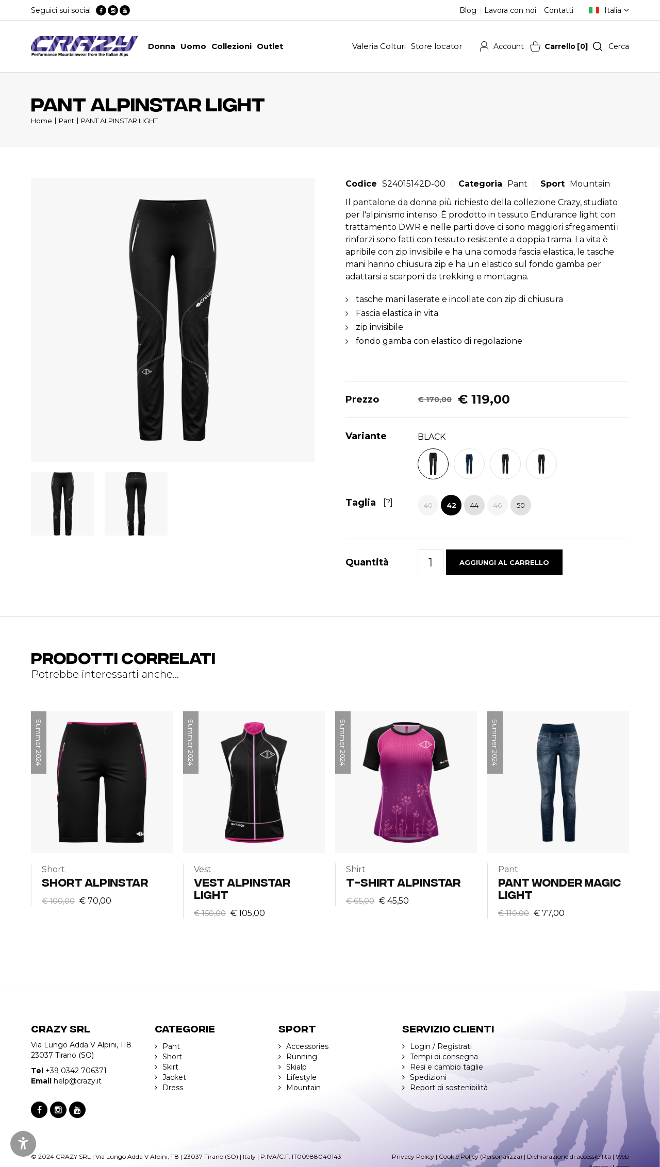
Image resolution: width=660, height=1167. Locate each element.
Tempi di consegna (444, 1056)
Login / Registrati (441, 1046)
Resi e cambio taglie (446, 1067)
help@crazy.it (78, 1081)
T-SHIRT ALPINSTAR (403, 881)
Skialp (296, 1067)
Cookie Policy (458, 1156)
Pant (66, 120)
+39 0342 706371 (76, 1070)
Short (172, 1056)
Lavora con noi (510, 10)
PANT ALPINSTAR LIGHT (119, 120)
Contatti (558, 10)
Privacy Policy (413, 1156)
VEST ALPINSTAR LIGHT (242, 888)
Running (301, 1056)
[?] (388, 502)
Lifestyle (301, 1077)
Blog (467, 10)
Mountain (590, 184)
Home (41, 120)
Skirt (170, 1067)
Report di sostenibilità (449, 1087)
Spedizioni (428, 1077)
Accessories (307, 1046)
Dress (172, 1087)
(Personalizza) (501, 1156)
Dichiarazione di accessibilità (569, 1156)
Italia (612, 10)
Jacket (174, 1077)
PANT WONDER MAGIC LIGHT (559, 888)
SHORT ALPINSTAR (95, 881)
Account (508, 46)
